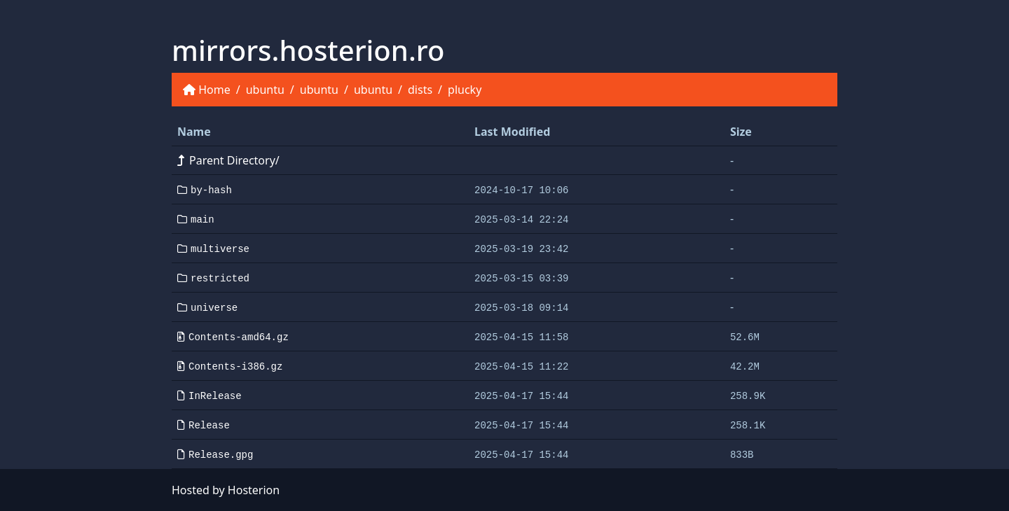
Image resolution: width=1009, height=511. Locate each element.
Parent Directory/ (228, 160)
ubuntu (265, 89)
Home (214, 89)
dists (420, 89)
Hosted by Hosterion (226, 490)
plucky (464, 89)
